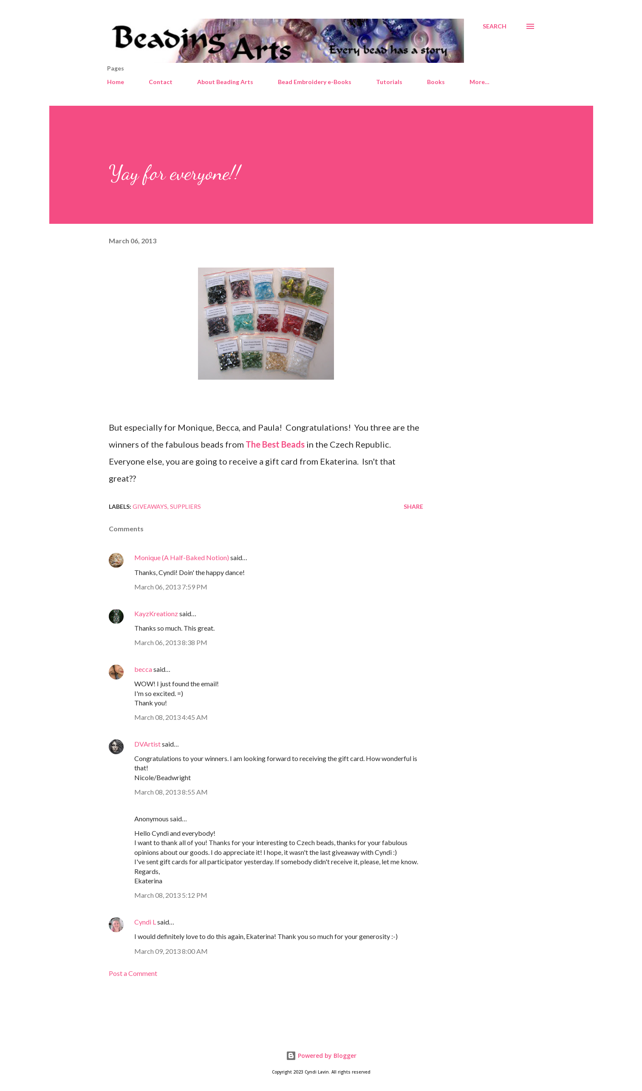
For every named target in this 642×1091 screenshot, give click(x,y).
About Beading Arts (225, 81)
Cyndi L (145, 922)
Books (436, 81)
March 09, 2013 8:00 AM (171, 951)
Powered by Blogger (321, 1056)
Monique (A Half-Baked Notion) (181, 557)
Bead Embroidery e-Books (314, 81)
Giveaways (150, 506)
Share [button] (413, 506)
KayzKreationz (156, 613)
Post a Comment (133, 973)
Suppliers (185, 506)
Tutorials (389, 81)
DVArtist (147, 744)
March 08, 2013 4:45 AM (171, 717)
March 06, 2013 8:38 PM (170, 642)
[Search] (494, 26)
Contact (161, 81)
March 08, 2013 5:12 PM (170, 895)
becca (143, 669)
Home (115, 81)
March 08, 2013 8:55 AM (171, 792)
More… (479, 81)
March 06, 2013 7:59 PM (170, 587)
